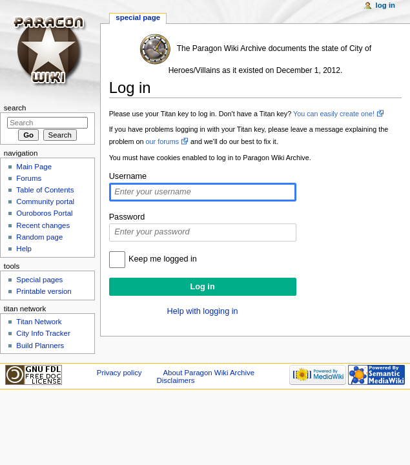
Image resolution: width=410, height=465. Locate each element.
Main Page (34, 166)
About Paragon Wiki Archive (208, 373)
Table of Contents (45, 190)
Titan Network (38, 322)
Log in (386, 5)
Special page (138, 17)
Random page (39, 237)
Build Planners (40, 345)
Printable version (43, 291)
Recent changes (43, 225)
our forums (162, 141)
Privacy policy (119, 373)
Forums (28, 178)
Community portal (45, 201)
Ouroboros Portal (44, 213)
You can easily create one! (333, 114)
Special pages (39, 280)
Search (15, 108)
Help (24, 249)
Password (127, 217)
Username (128, 176)
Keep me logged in (162, 259)
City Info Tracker (43, 333)
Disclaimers (175, 380)
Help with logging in (202, 311)
